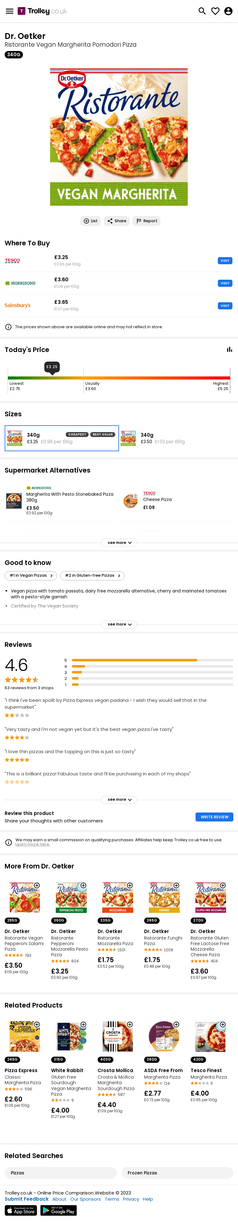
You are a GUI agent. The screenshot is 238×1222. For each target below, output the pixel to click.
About (59, 1199)
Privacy (131, 1199)
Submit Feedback (27, 1199)
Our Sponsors (85, 1199)
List (90, 221)
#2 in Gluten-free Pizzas (93, 575)
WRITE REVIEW (214, 817)
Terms (112, 1199)
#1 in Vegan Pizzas (32, 575)
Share (116, 221)
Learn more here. (32, 844)
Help (148, 1199)
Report (146, 221)
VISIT (225, 260)
